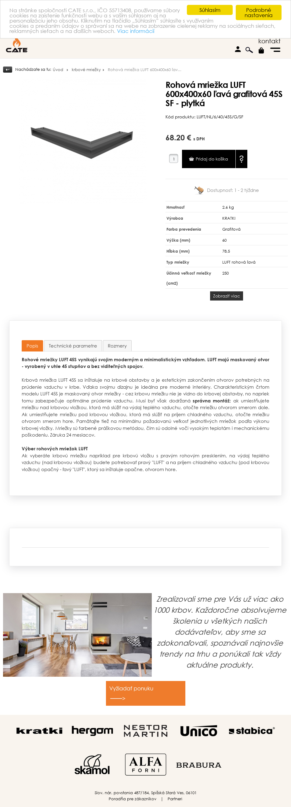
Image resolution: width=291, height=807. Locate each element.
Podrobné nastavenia (259, 12)
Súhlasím (209, 10)
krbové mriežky (86, 69)
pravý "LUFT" (151, 462)
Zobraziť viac (226, 296)
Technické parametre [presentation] (73, 346)
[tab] (32, 345)
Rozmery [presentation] (117, 346)
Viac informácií (135, 31)
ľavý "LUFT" (74, 469)
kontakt (269, 41)
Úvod (58, 69)
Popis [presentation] (32, 346)
